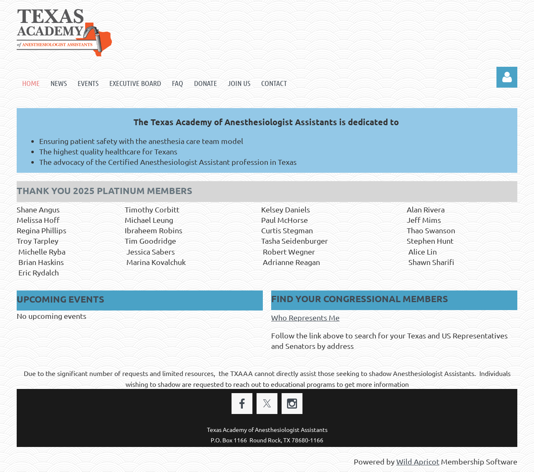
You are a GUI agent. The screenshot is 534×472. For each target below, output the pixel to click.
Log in (506, 77)
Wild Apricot (417, 461)
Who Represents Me (305, 317)
